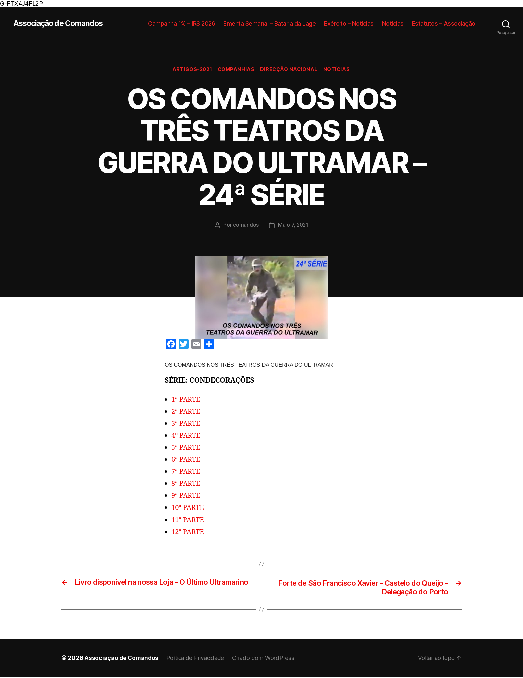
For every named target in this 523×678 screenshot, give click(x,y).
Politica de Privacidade (198, 659)
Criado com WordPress (268, 659)
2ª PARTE (186, 411)
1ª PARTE (186, 399)
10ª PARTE (188, 508)
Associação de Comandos (60, 24)
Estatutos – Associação (443, 23)
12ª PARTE (188, 532)
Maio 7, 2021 (293, 225)
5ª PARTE (186, 447)
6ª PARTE (186, 459)
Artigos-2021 (190, 70)
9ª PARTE (186, 495)
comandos (245, 225)
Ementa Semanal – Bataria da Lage (269, 23)
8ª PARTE (186, 483)
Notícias (393, 23)
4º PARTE (186, 435)
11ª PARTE (188, 520)
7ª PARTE (186, 471)
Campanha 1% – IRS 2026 (181, 23)
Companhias (236, 70)
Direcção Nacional (291, 70)
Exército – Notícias (349, 23)
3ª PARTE (186, 423)
